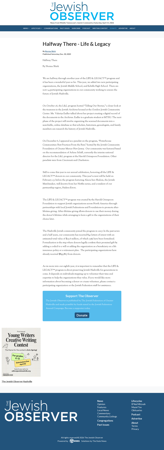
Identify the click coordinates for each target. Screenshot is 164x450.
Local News (103, 410)
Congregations (51, 28)
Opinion (101, 404)
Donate (113, 28)
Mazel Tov (136, 407)
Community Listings (107, 416)
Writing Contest (100, 28)
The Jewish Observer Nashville (17, 381)
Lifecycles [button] (36, 28)
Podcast (86, 28)
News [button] (25, 28)
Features (101, 407)
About (132, 28)
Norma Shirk (50, 51)
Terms (134, 425)
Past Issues (65, 28)
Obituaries (136, 410)
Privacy (135, 429)
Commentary (103, 413)
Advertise (123, 28)
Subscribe (76, 28)
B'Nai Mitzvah (138, 404)
